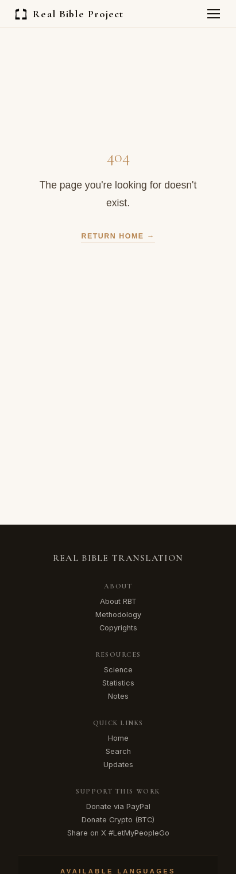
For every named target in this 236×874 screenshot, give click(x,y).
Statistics (118, 683)
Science (118, 669)
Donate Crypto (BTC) (118, 819)
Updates (118, 764)
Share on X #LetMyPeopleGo (118, 833)
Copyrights (118, 627)
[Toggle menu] (213, 14)
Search (118, 751)
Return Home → (117, 236)
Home (118, 738)
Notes (118, 696)
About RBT (118, 601)
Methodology (118, 614)
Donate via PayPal (118, 806)
